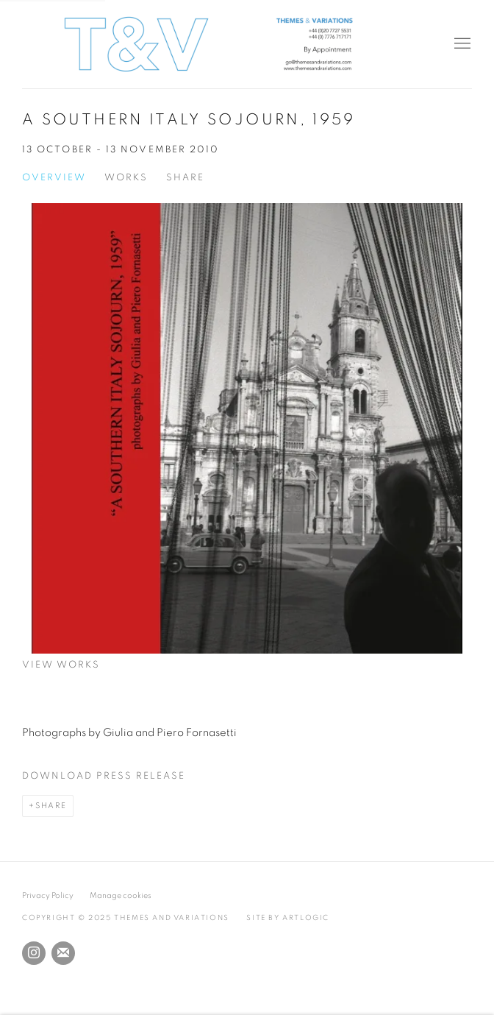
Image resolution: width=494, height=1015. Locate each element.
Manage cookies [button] (120, 895)
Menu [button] (461, 44)
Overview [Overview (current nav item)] (54, 178)
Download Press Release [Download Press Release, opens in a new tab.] (103, 776)
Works (126, 178)
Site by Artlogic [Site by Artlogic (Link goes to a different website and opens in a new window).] (287, 918)
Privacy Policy (48, 895)
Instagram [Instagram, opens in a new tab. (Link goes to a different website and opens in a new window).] (34, 953)
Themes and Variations (247, 44)
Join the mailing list (63, 953)
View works (61, 665)
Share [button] (185, 178)
